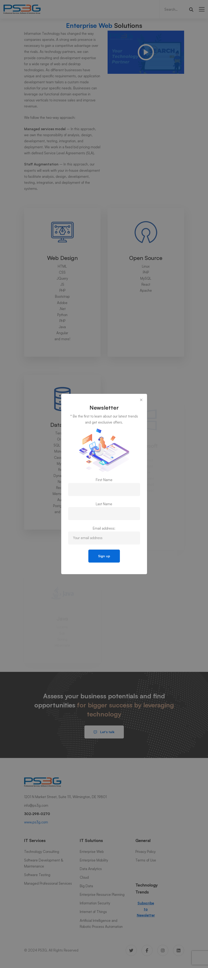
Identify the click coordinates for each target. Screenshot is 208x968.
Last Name (104, 504)
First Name (104, 480)
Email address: (104, 528)
